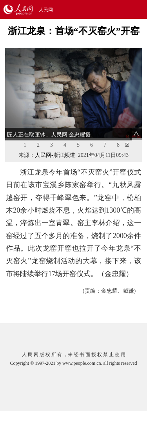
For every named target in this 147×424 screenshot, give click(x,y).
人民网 (46, 10)
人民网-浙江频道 (55, 155)
